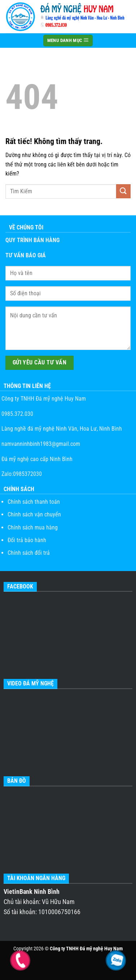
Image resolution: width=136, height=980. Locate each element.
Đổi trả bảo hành (27, 540)
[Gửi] (123, 191)
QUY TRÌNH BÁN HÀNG (32, 240)
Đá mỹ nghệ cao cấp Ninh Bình (36, 459)
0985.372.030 (16, 413)
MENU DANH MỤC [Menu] (68, 40)
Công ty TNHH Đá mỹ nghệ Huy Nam (43, 398)
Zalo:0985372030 (21, 473)
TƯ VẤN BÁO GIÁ (25, 255)
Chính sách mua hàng (33, 527)
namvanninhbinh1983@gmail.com (40, 443)
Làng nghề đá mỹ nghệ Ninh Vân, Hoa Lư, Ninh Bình (61, 428)
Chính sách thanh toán (34, 501)
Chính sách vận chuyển (34, 514)
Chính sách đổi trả (29, 552)
